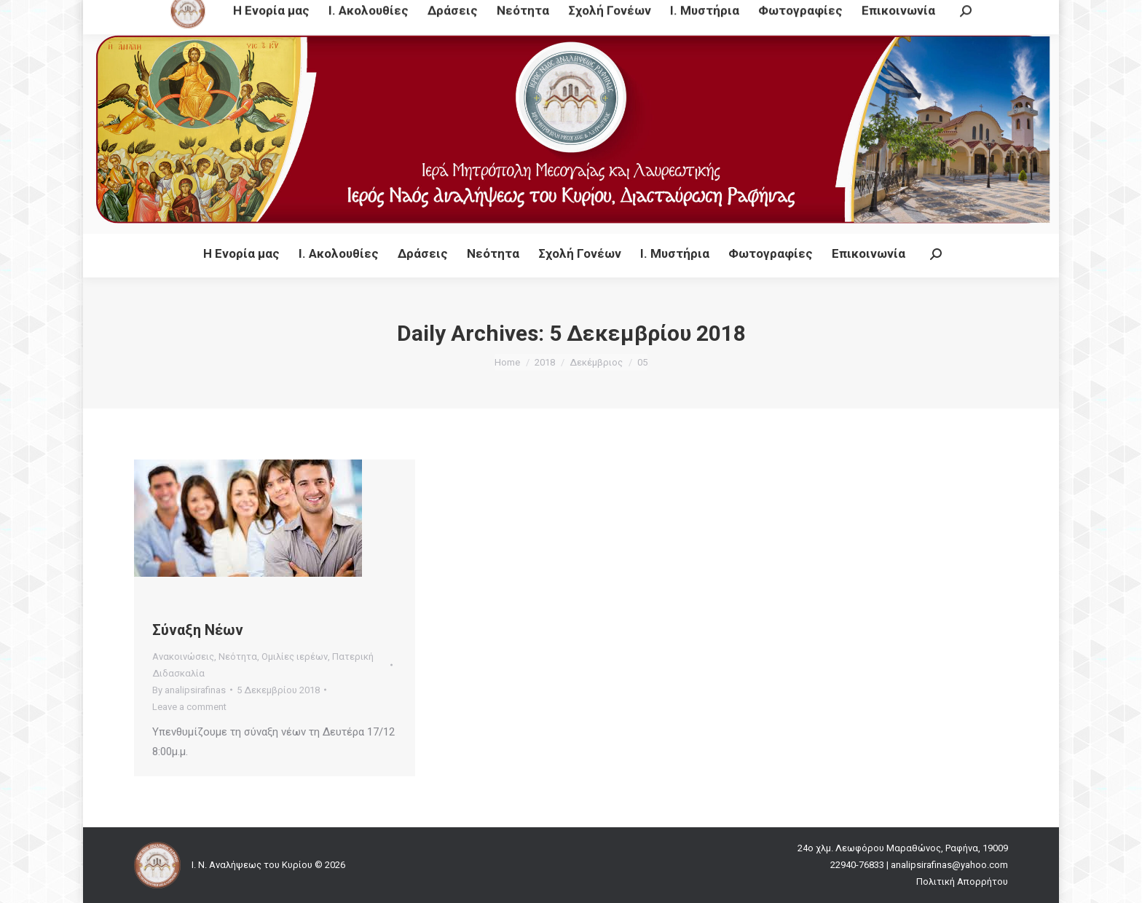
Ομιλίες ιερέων (294, 656)
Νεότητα (237, 656)
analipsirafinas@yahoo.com (577, 13)
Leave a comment (189, 706)
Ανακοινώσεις (183, 656)
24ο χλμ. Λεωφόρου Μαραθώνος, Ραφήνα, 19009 (294, 13)
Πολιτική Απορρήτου (962, 881)
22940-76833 (459, 13)
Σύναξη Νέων (197, 630)
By (189, 690)
